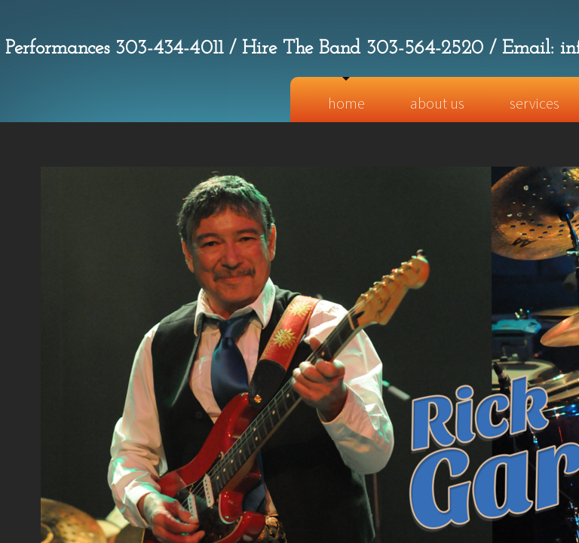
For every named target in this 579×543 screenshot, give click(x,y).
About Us (437, 103)
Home (346, 103)
